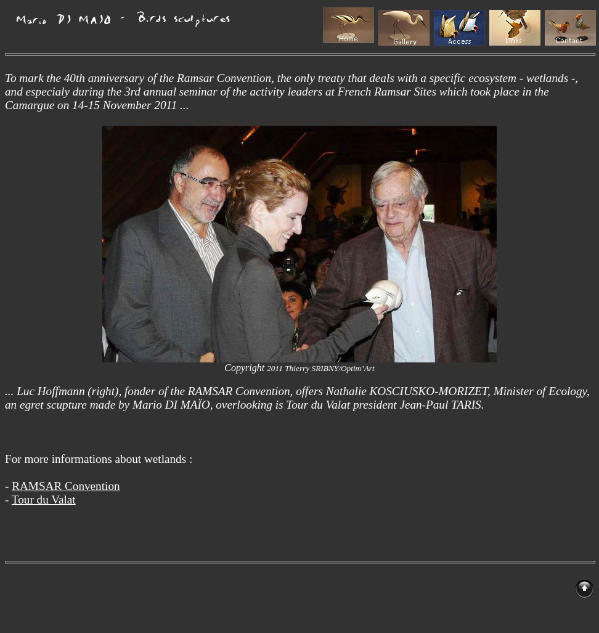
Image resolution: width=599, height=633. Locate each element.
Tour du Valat (44, 499)
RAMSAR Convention (66, 486)
